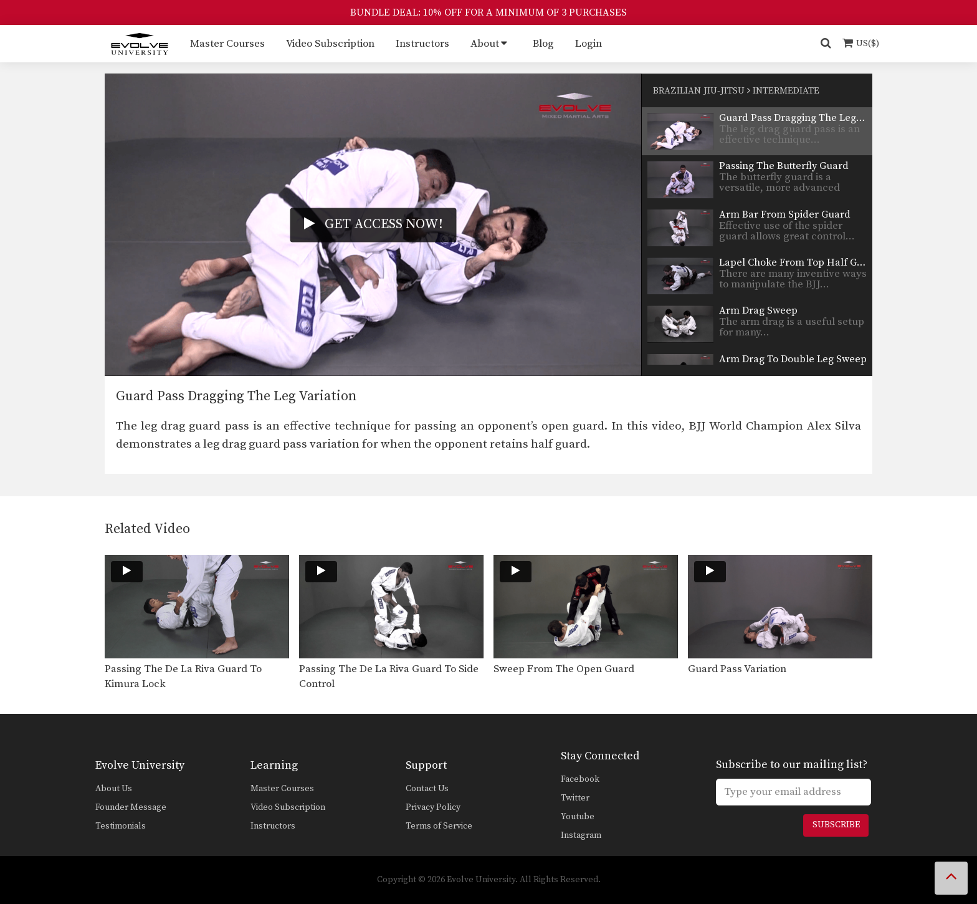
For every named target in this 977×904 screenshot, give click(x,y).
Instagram (581, 835)
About (484, 43)
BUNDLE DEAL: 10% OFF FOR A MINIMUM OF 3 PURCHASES (488, 12)
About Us (113, 788)
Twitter (575, 798)
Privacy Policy (433, 807)
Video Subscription (330, 43)
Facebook (580, 779)
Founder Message (130, 807)
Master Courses (227, 43)
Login (588, 43)
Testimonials (120, 826)
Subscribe (836, 824)
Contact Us (427, 788)
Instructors (422, 43)
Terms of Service (439, 826)
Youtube (577, 816)
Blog (543, 43)
